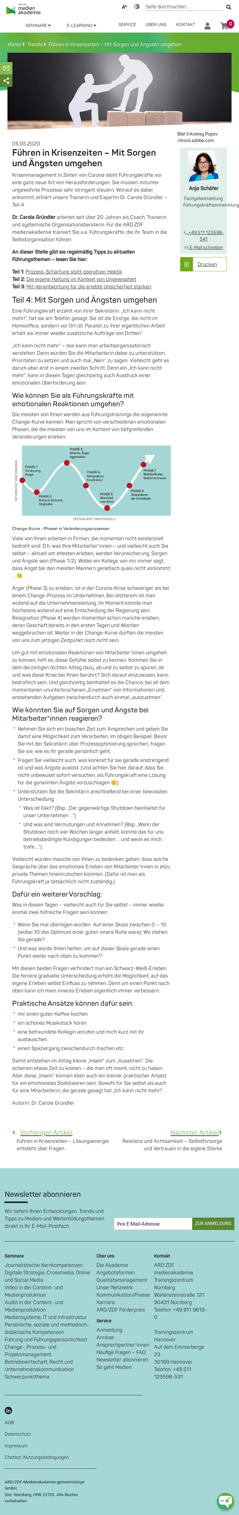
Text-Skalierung (124, 6)
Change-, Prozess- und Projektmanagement (30, 1351)
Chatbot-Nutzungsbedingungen (37, 1457)
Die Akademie (112, 1265)
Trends (33, 45)
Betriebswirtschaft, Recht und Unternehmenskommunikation (39, 1366)
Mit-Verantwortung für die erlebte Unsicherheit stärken (88, 287)
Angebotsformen (115, 1273)
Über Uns (155, 24)
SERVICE (127, 24)
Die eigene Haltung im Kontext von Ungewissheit (81, 279)
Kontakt (185, 24)
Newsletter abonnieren (122, 1360)
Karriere (105, 1302)
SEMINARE (38, 25)
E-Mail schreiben (203, 247)
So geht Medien (114, 1367)
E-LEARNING (81, 25)
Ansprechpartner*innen (122, 1345)
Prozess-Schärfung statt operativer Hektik (74, 272)
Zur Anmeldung (213, 1223)
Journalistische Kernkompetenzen (44, 1265)
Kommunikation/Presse (123, 1295)
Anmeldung (109, 1330)
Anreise (105, 1338)
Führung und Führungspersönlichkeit (46, 1340)
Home (15, 45)
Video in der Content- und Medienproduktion (34, 1291)
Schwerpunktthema (27, 1377)
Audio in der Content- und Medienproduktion (34, 1306)
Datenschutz (18, 1434)
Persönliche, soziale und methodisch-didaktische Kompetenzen (47, 1328)
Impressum (16, 1446)
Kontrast (137, 6)
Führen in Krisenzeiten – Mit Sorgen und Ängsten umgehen (113, 45)
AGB (9, 1422)
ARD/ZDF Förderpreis (120, 1310)
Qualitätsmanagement (121, 1280)
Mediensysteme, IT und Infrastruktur (46, 1317)
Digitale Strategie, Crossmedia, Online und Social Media (47, 1276)
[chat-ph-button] (225, 1501)
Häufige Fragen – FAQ (121, 1352)
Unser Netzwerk (114, 1288)
